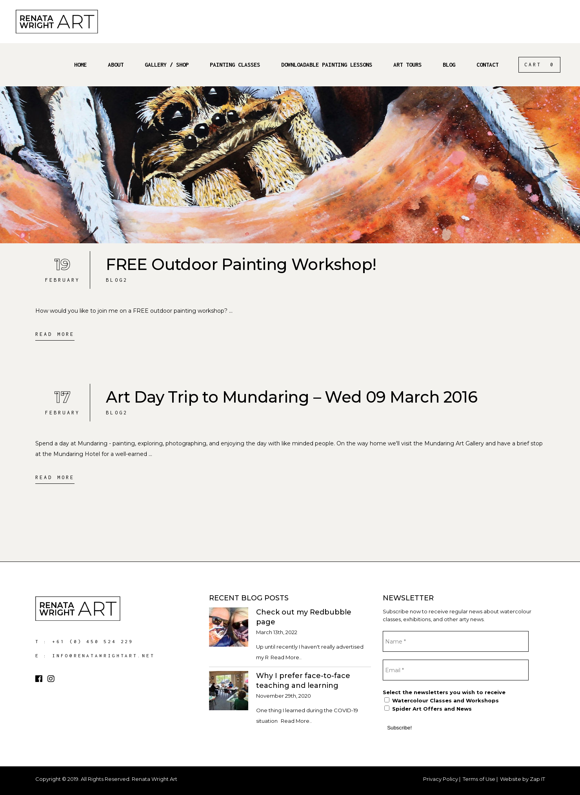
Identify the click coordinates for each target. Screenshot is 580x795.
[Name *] (456, 641)
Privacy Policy (440, 779)
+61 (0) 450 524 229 (92, 641)
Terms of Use (479, 779)
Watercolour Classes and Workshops (441, 700)
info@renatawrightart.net (103, 655)
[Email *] (456, 670)
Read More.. (286, 657)
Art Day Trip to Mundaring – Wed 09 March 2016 (291, 397)
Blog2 (117, 280)
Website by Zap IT (522, 779)
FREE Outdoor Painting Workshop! (241, 264)
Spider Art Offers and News (428, 709)
